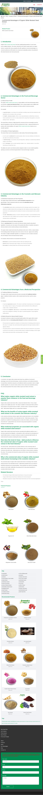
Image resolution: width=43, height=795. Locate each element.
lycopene (21, 575)
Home (3, 16)
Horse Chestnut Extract (6, 585)
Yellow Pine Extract (10, 665)
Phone (3, 770)
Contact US (39, 4)
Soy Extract (10, 712)
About (2, 740)
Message (4, 775)
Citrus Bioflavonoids (23, 573)
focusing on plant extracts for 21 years (10, 723)
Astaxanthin (21, 581)
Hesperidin (4, 573)
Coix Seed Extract (27, 641)
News (2, 744)
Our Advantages (4, 746)
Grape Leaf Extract (23, 588)
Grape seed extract (23, 576)
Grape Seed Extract (27, 712)
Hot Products (3, 731)
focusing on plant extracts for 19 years (22, 721)
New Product (4, 590)
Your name (4, 759)
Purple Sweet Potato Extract (10, 688)
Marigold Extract (5, 588)
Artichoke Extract (22, 580)
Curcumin (21, 583)
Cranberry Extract (12, 16)
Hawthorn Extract (27, 617)
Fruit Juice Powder (23, 578)
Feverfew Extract (10, 641)
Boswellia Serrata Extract (7, 586)
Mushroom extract (5, 581)
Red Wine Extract (5, 593)
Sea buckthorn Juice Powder (7, 578)
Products (3, 742)
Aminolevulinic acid (23, 590)
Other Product (22, 585)
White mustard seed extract (10, 44)
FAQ (7, 16)
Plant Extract (4, 575)
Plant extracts (4, 733)
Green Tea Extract (5, 583)
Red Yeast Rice (22, 591)
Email (3, 764)
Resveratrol (21, 586)
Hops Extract (4, 580)
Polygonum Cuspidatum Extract (10, 617)
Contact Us (3, 749)
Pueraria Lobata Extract (27, 665)
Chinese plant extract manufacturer (9, 721)
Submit (7, 786)
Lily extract (27, 688)
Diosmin (4, 576)
